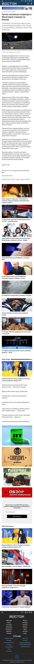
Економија (9, 627)
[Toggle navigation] (31, 4)
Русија (4, 179)
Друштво (9, 631)
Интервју (25, 622)
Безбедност (9, 629)
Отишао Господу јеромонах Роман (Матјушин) (15, 421)
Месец (23, 179)
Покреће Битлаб (25, 646)
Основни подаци (9, 638)
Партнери (25, 638)
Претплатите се (17, 516)
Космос (13, 11)
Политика (9, 624)
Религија (9, 644)
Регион (25, 620)
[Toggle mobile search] (28, 4)
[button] (31, 3)
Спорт (25, 633)
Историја (9, 640)
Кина (8, 179)
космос (18, 179)
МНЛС (28, 179)
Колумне (25, 624)
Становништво (9, 647)
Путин (13, 179)
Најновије (9, 620)
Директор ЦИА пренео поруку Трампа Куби (14, 391)
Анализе (9, 633)
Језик (9, 649)
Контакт (25, 640)
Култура (25, 631)
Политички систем (9, 642)
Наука (25, 629)
